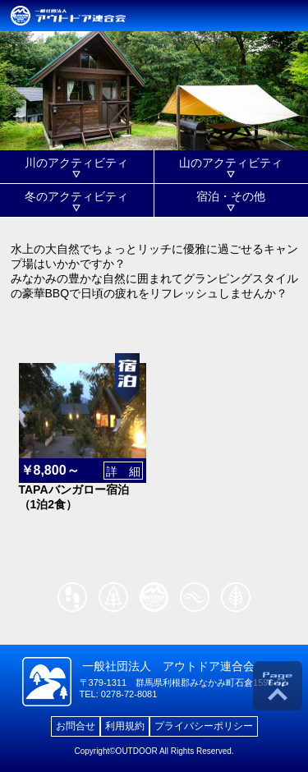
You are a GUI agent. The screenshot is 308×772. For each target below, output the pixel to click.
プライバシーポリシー (203, 726)
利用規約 (125, 726)
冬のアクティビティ (76, 196)
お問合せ (75, 726)
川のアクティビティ (76, 162)
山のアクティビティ (231, 162)
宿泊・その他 (230, 196)
